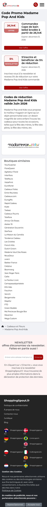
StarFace (8, 231)
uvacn (7, 259)
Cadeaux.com (10, 196)
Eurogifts (9, 200)
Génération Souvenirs (14, 228)
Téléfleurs (9, 179)
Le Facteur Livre (11, 280)
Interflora (9, 175)
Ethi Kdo (8, 287)
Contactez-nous (11, 414)
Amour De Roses (12, 221)
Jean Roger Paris (12, 273)
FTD (6, 304)
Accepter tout (34, 505)
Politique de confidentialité (16, 405)
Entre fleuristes (11, 193)
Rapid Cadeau (11, 203)
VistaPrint (9, 182)
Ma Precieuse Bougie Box (16, 311)
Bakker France (11, 263)
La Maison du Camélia (14, 235)
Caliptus (8, 266)
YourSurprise (10, 165)
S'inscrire (38, 357)
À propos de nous (11, 410)
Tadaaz (8, 210)
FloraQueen (10, 168)
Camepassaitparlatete (14, 283)
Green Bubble (11, 308)
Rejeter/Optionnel (15, 505)
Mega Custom (11, 318)
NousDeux (9, 256)
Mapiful (8, 301)
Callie (7, 277)
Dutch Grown (10, 249)
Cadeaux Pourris (12, 214)
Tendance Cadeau (12, 238)
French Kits (9, 245)
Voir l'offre (23, 48)
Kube (7, 207)
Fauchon (8, 290)
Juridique (8, 418)
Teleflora (8, 217)
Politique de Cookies (11, 490)
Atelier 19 (8, 224)
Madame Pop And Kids (16, 329)
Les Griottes (10, 242)
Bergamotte (10, 297)
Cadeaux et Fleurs (16, 326)
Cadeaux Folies (11, 189)
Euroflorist (9, 186)
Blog (6, 422)
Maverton (9, 315)
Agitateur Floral (11, 172)
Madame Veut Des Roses (15, 252)
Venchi (8, 294)
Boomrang (9, 270)
